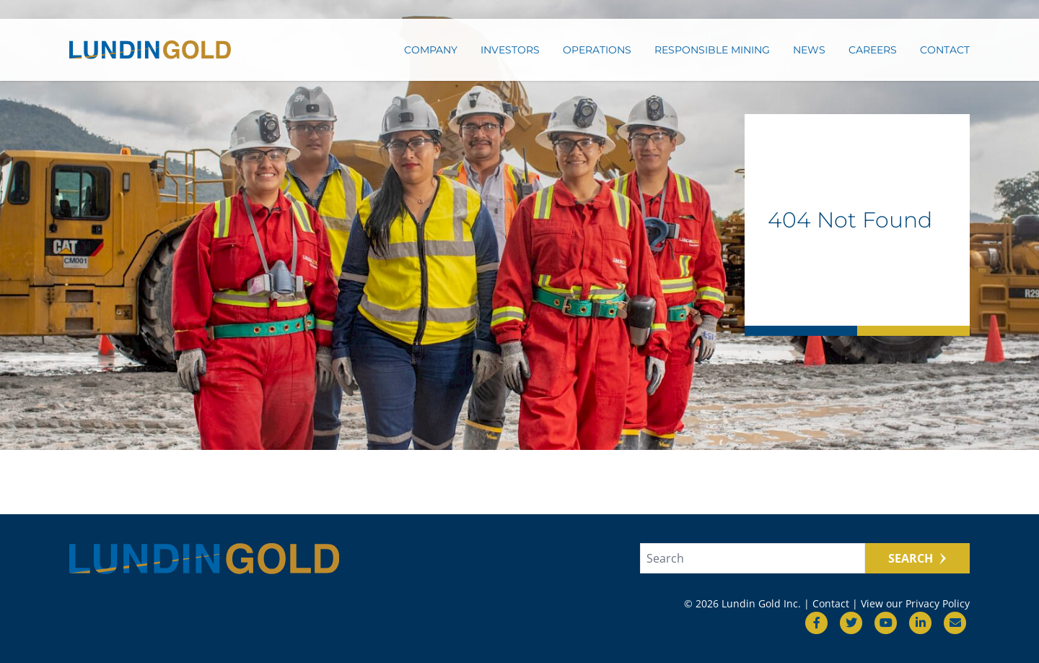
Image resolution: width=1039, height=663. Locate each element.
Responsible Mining (712, 55)
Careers (873, 55)
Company (430, 55)
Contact (945, 55)
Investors (510, 55)
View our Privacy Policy (915, 603)
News (809, 55)
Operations (597, 55)
